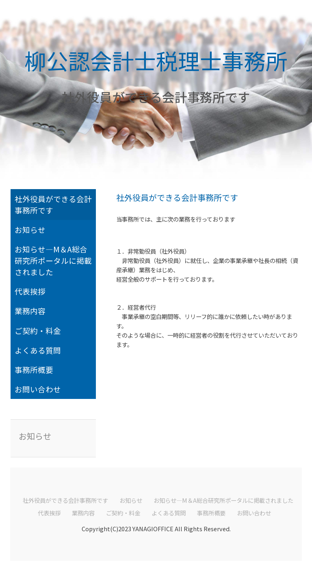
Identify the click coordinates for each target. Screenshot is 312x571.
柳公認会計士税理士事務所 (156, 60)
